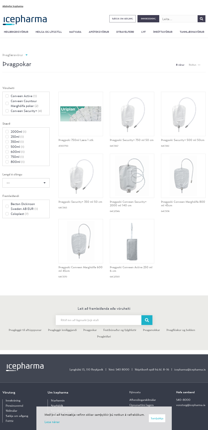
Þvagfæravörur (12, 55)
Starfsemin (58, 400)
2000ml (18, 131)
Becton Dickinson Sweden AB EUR (24, 206)
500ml (17, 146)
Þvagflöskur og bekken (181, 330)
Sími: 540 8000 (119, 369)
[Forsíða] (24, 20)
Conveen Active (24, 96)
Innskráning (148, 18)
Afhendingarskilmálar (142, 399)
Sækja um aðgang (122, 18)
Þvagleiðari (104, 336)
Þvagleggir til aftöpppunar (25, 330)
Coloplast (19, 214)
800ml (18, 162)
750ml (17, 157)
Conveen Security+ (26, 111)
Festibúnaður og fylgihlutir (119, 330)
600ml (18, 151)
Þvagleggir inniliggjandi (62, 330)
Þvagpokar (90, 330)
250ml (17, 136)
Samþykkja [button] (157, 418)
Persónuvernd (14, 405)
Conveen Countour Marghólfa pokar (24, 103)
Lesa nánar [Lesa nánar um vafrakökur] (52, 422)
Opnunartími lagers (141, 405)
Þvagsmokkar (151, 330)
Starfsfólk (57, 405)
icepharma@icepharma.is (190, 369)
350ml (17, 141)
